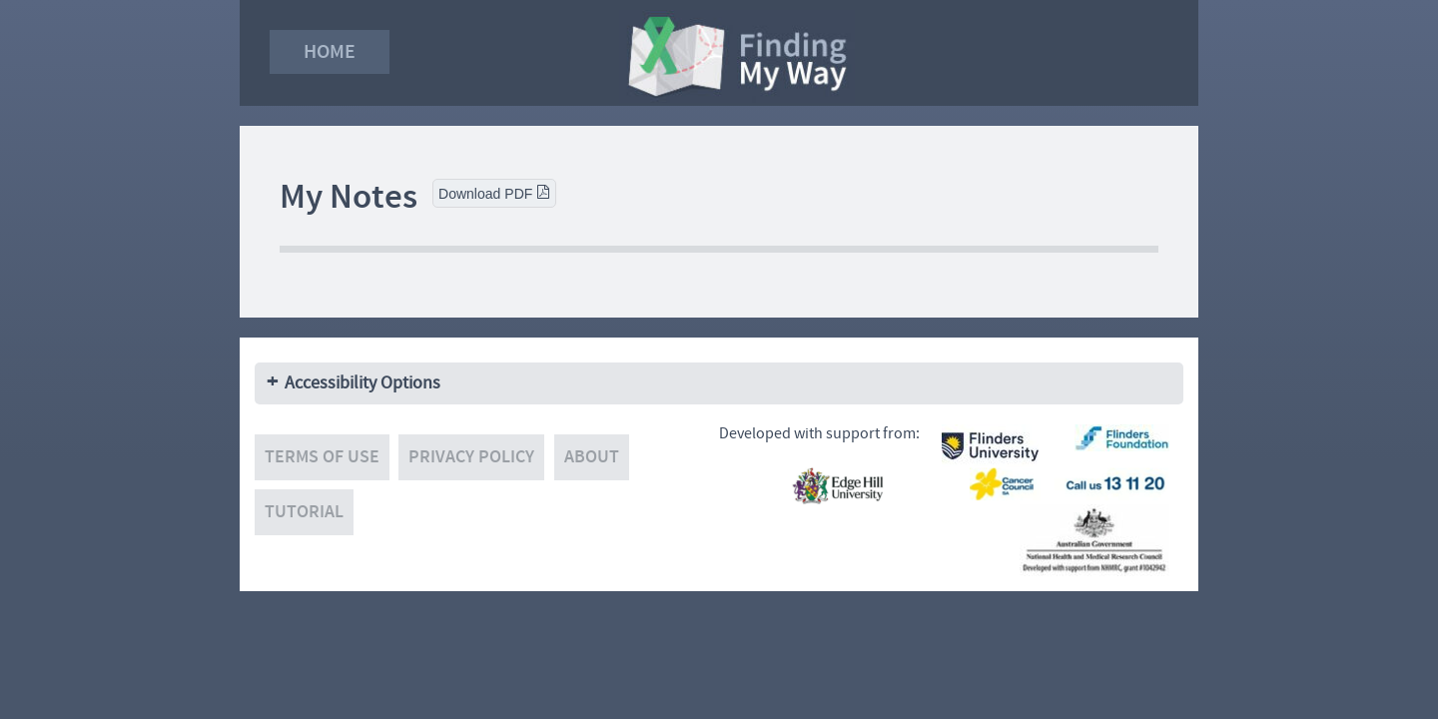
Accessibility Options (362, 382)
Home (330, 51)
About (591, 456)
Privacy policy (471, 456)
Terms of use (322, 456)
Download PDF (494, 193)
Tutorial (304, 511)
